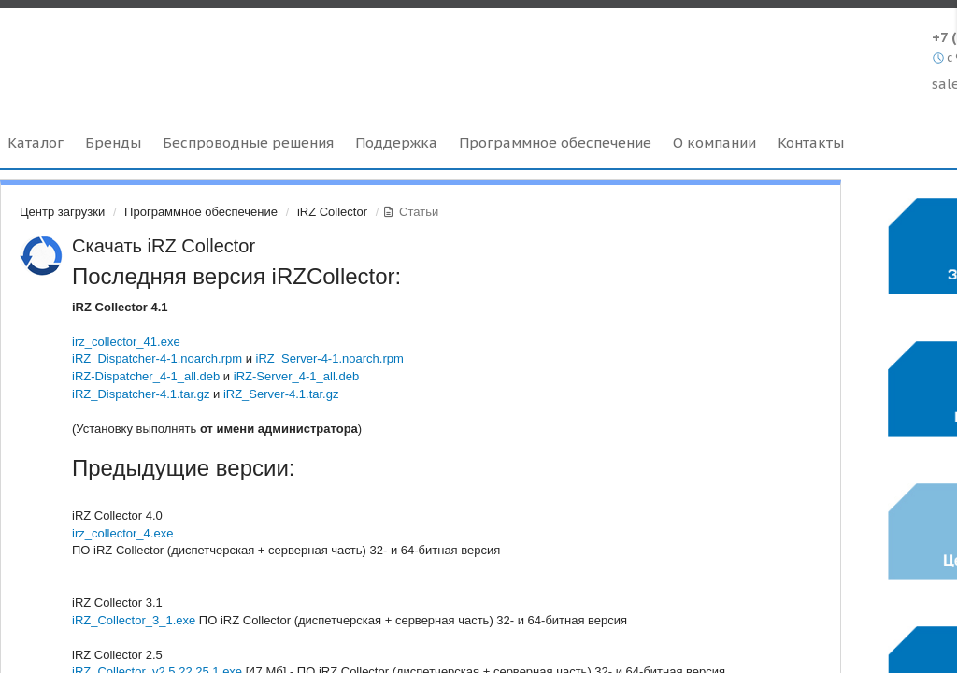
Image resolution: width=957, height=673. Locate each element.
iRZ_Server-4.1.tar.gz (281, 394)
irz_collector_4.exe (122, 533)
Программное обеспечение (201, 212)
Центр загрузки (62, 212)
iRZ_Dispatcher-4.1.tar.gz (140, 394)
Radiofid (161, 55)
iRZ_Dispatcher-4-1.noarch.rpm (157, 358)
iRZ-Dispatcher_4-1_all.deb (146, 376)
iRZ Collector (332, 212)
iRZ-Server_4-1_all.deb (296, 376)
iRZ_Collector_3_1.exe (133, 620)
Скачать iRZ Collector (163, 246)
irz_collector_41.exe (126, 342)
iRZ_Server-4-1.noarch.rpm (330, 358)
